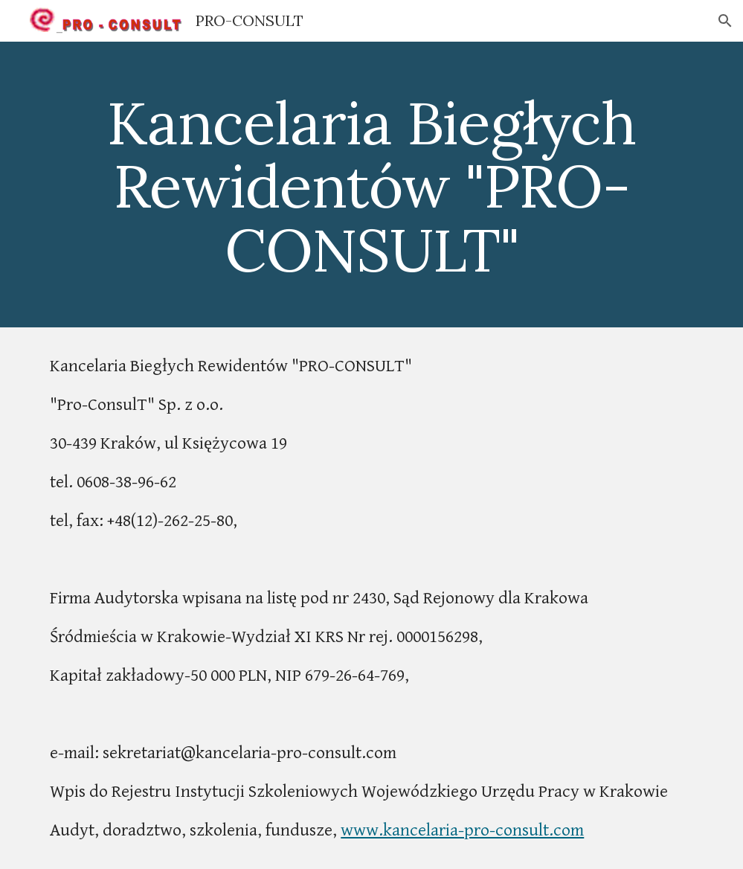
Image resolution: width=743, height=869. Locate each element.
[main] (371, 184)
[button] (725, 21)
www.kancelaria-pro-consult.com (462, 830)
